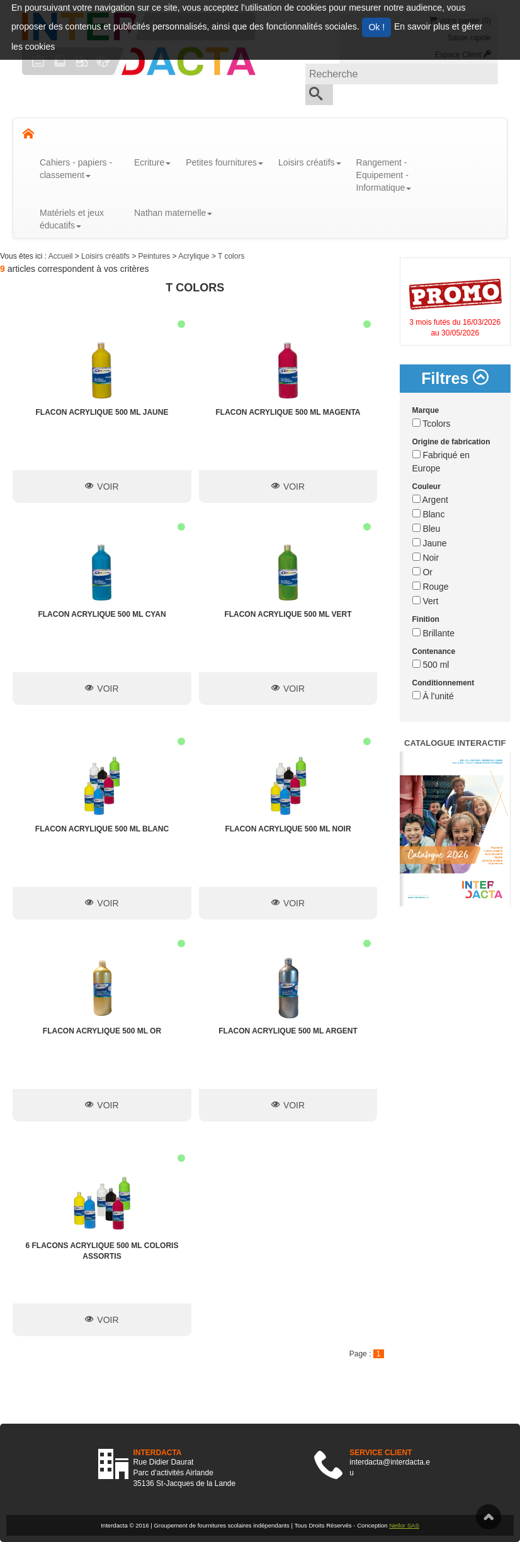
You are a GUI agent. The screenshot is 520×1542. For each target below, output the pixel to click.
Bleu (426, 529)
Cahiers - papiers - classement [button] (76, 168)
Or (422, 572)
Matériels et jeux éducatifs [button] (72, 219)
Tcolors (431, 424)
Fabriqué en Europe (441, 461)
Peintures (155, 256)
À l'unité (433, 696)
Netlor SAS (404, 1525)
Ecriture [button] (152, 162)
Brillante (433, 633)
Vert (425, 601)
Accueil (61, 256)
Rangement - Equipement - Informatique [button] (384, 175)
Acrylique (195, 256)
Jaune (429, 543)
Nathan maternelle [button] (173, 213)
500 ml (430, 665)
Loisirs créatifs (106, 256)
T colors (231, 256)
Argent (430, 500)
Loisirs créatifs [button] (309, 162)
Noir (425, 558)
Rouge (430, 587)
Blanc (428, 514)
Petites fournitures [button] (224, 162)
